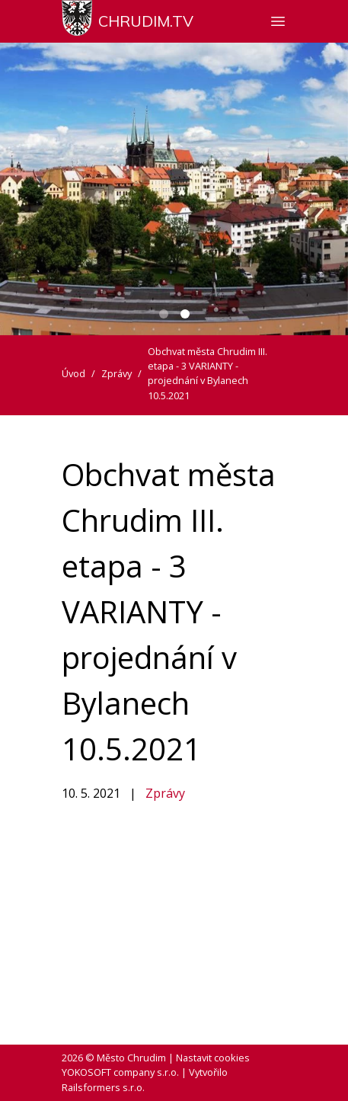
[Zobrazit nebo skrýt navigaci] (278, 21)
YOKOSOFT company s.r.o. (120, 1072)
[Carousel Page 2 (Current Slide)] (185, 313)
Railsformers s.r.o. (103, 1087)
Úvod (73, 373)
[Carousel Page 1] (163, 313)
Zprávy (165, 793)
